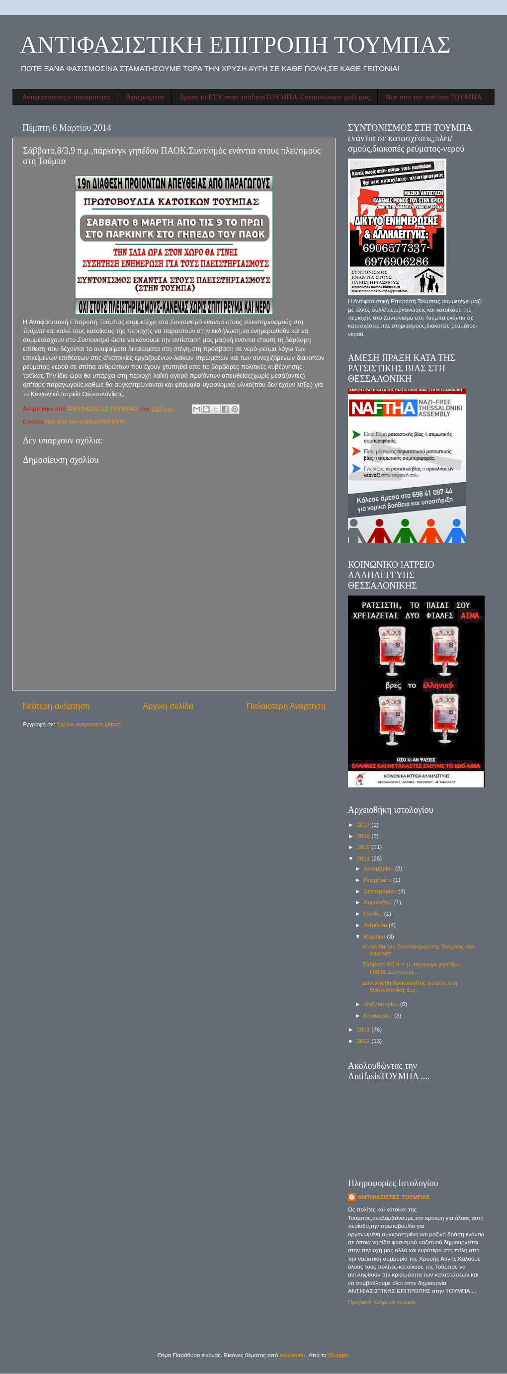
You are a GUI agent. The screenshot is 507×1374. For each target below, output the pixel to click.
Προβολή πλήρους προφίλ (382, 1301)
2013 (364, 1029)
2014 (364, 858)
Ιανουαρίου (379, 1015)
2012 (364, 1040)
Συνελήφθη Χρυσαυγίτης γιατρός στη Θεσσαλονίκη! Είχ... (409, 986)
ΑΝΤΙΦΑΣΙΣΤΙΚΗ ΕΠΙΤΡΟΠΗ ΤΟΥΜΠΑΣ (235, 44)
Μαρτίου (375, 936)
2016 (364, 836)
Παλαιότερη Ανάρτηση (286, 705)
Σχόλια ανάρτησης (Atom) (89, 724)
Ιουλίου (374, 913)
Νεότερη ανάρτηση (56, 705)
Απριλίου (376, 925)
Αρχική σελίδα (168, 705)
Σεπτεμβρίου (381, 891)
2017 (364, 824)
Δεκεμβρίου (379, 868)
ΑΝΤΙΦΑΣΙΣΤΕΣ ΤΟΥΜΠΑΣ (394, 1197)
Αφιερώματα (145, 97)
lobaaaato (292, 1355)
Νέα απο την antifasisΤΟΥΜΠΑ (433, 97)
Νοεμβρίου (378, 879)
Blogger (338, 1355)
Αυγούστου (379, 902)
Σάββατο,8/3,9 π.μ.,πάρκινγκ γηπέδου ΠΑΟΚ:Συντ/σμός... (411, 967)
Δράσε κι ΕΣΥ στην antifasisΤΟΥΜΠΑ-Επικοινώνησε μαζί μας (274, 97)
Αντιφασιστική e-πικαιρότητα (66, 97)
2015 (364, 847)
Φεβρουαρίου (382, 1004)
